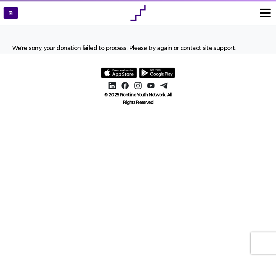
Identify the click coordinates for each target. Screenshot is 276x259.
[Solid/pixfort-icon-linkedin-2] (112, 85)
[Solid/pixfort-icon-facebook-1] (125, 85)
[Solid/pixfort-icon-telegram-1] (163, 85)
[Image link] (119, 73)
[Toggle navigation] (265, 13)
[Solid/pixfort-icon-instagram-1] (138, 85)
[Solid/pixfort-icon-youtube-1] (150, 85)
